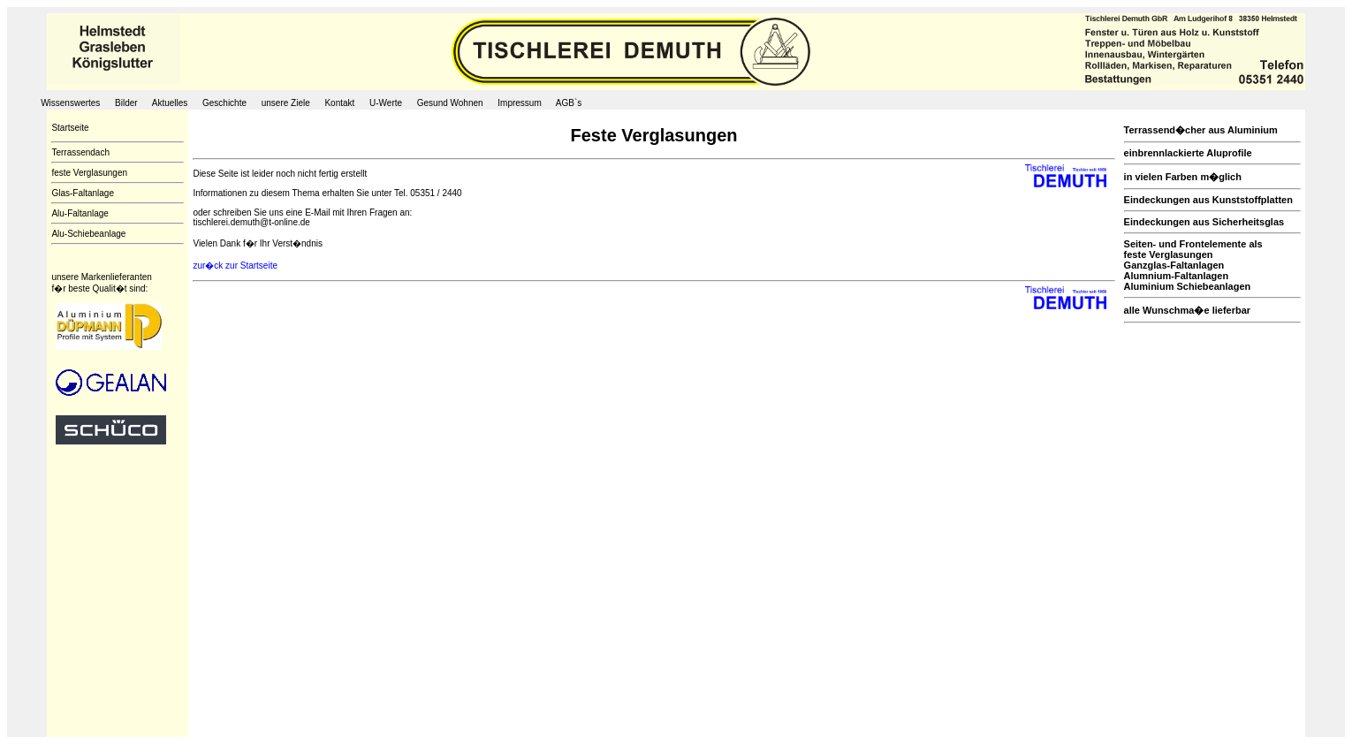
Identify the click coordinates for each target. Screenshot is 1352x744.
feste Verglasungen (89, 173)
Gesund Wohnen (450, 103)
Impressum (519, 103)
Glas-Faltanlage (82, 193)
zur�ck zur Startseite (235, 265)
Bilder (126, 103)
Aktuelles (170, 103)
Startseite (69, 128)
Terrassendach (80, 152)
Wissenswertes (70, 103)
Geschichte (224, 103)
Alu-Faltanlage (79, 213)
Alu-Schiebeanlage (88, 234)
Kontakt (340, 103)
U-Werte (385, 103)
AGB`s (568, 103)
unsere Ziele (286, 103)
